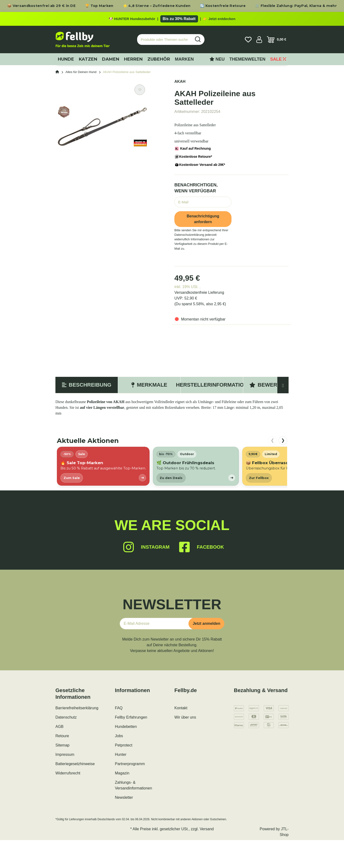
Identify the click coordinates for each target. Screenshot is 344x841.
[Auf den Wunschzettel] (139, 90)
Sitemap (62, 746)
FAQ (119, 709)
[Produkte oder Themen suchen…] (164, 40)
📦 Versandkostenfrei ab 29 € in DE (41, 6)
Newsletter (124, 798)
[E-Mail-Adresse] (156, 624)
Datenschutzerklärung (189, 235)
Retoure (62, 737)
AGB (59, 727)
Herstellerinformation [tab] (212, 386)
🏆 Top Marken (99, 6)
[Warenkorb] (276, 40)
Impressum (64, 755)
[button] (259, 40)
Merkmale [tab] (149, 386)
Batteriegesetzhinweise (75, 765)
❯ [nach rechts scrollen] (283, 441)
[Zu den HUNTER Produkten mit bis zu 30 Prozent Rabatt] (172, 19)
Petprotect (123, 746)
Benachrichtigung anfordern (203, 220)
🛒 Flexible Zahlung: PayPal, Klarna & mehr (296, 6)
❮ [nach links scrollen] (272, 441)
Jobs (119, 737)
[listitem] (103, 467)
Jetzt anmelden (206, 624)
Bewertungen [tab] (274, 386)
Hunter (120, 755)
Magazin (122, 774)
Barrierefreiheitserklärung (76, 709)
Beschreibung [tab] (86, 386)
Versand (207, 830)
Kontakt (180, 709)
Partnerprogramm (130, 765)
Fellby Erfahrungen (131, 718)
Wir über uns (185, 718)
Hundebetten (126, 727)
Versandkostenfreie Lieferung (199, 293)
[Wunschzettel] (248, 40)
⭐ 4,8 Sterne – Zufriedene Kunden (157, 6)
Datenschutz (66, 718)
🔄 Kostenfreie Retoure (223, 6)
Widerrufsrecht (67, 774)
